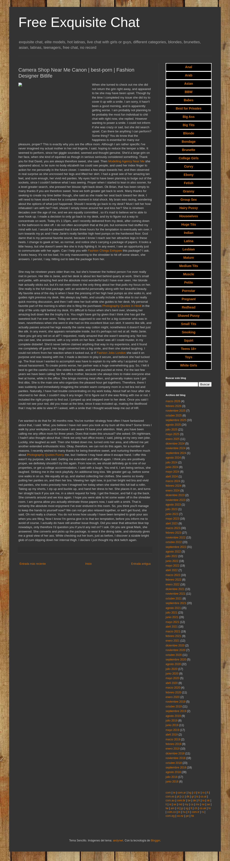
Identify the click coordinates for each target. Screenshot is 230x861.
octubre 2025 (174, 415)
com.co (171, 812)
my (186, 804)
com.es (170, 796)
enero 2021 (173, 640)
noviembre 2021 (175, 593)
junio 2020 (172, 673)
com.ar (182, 792)
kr (199, 792)
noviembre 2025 (175, 410)
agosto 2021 (173, 608)
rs (202, 812)
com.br (181, 800)
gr (193, 796)
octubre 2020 (174, 655)
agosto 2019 (173, 716)
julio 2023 (171, 509)
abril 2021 (172, 626)
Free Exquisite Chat (79, 22)
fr (199, 800)
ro (203, 792)
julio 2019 (171, 720)
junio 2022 (172, 561)
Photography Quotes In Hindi (121, 306)
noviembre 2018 (175, 758)
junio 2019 (172, 725)
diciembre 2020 (175, 645)
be (189, 800)
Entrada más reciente (33, 563)
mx (197, 804)
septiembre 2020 (176, 659)
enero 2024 (173, 490)
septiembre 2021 (176, 603)
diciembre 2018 (175, 753)
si (170, 804)
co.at (204, 796)
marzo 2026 (173, 401)
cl (194, 792)
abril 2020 (172, 683)
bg (189, 792)
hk (192, 815)
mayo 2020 (172, 678)
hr (209, 808)
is (197, 796)
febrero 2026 (173, 406)
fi (207, 792)
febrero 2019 (173, 744)
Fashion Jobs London (111, 353)
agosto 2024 (173, 457)
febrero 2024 (173, 485)
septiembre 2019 (176, 711)
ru (203, 800)
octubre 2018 (174, 763)
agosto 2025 (173, 424)
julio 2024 (171, 462)
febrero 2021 (173, 636)
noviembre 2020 (175, 650)
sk (208, 800)
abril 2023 (172, 523)
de (194, 800)
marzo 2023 (173, 528)
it (188, 812)
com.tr (195, 812)
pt (178, 796)
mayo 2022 (172, 565)
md (180, 804)
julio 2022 (171, 556)
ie (174, 792)
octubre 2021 (174, 598)
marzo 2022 (173, 575)
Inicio (88, 563)
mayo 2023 (172, 518)
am (173, 808)
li (166, 804)
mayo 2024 (172, 471)
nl (178, 808)
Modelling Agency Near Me (126, 161)
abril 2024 (172, 476)
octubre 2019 (174, 706)
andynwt (118, 840)
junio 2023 (172, 514)
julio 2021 (171, 612)
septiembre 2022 (176, 547)
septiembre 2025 (176, 420)
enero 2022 (173, 584)
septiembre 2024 (176, 453)
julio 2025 (171, 429)
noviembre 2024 (175, 448)
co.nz (180, 815)
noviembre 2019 (175, 701)
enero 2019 (173, 748)
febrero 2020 (173, 692)
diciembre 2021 (175, 589)
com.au (170, 800)
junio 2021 (172, 617)
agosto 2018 (173, 772)
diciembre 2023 (175, 495)
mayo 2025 (172, 434)
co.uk (202, 808)
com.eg (170, 815)
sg (187, 808)
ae (208, 804)
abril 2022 (172, 570)
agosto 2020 (173, 664)
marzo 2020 (173, 687)
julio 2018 (171, 777)
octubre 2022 (174, 542)
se (174, 804)
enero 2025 (173, 439)
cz (182, 796)
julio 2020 (171, 669)
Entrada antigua (141, 563)
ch (195, 808)
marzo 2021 (173, 631)
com (168, 792)
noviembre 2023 (175, 500)
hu (184, 812)
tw (167, 808)
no (203, 804)
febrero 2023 (173, 532)
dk (187, 796)
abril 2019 (172, 734)
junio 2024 (172, 467)
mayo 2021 (172, 622)
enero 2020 (173, 697)
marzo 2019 (173, 739)
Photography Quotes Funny (45, 455)
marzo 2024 (173, 481)
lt (191, 808)
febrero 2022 (173, 579)
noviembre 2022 (175, 537)
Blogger (155, 840)
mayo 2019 (172, 730)
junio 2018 (172, 781)
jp (182, 808)
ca (191, 804)
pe (187, 815)
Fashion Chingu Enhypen (105, 250)
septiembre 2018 (176, 767)
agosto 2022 (173, 551)
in (179, 812)
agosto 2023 (173, 504)
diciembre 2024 (175, 443)
